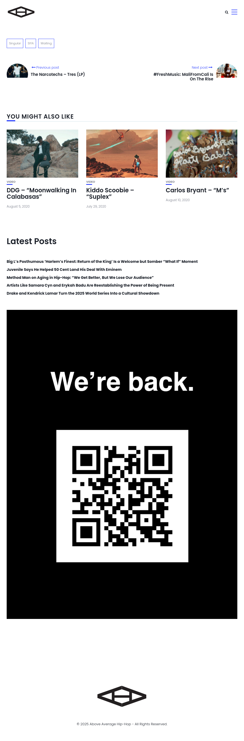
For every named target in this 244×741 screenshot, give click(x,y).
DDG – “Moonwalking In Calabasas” (41, 193)
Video (11, 181)
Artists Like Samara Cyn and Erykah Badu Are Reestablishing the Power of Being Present (90, 285)
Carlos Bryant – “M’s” (197, 190)
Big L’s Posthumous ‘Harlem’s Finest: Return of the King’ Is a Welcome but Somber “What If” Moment (102, 261)
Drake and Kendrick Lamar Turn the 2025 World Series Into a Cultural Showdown (83, 293)
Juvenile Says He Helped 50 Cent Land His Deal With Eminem (64, 269)
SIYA (31, 43)
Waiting (46, 43)
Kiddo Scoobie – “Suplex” (110, 193)
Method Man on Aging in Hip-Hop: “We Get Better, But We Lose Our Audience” (80, 277)
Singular (15, 43)
